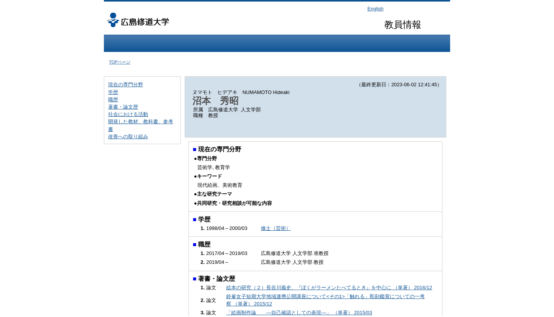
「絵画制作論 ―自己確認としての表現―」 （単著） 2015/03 (299, 312)
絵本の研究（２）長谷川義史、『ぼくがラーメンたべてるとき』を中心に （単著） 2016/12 (329, 287)
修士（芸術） (276, 228)
